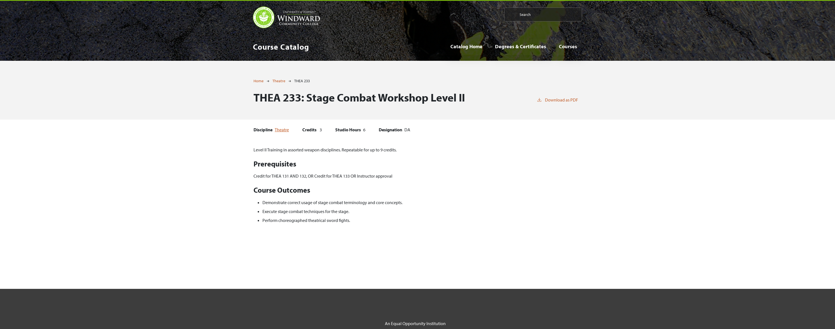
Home (259, 80)
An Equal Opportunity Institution (415, 323)
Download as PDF (557, 99)
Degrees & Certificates (520, 46)
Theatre (278, 80)
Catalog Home (466, 46)
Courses (568, 46)
